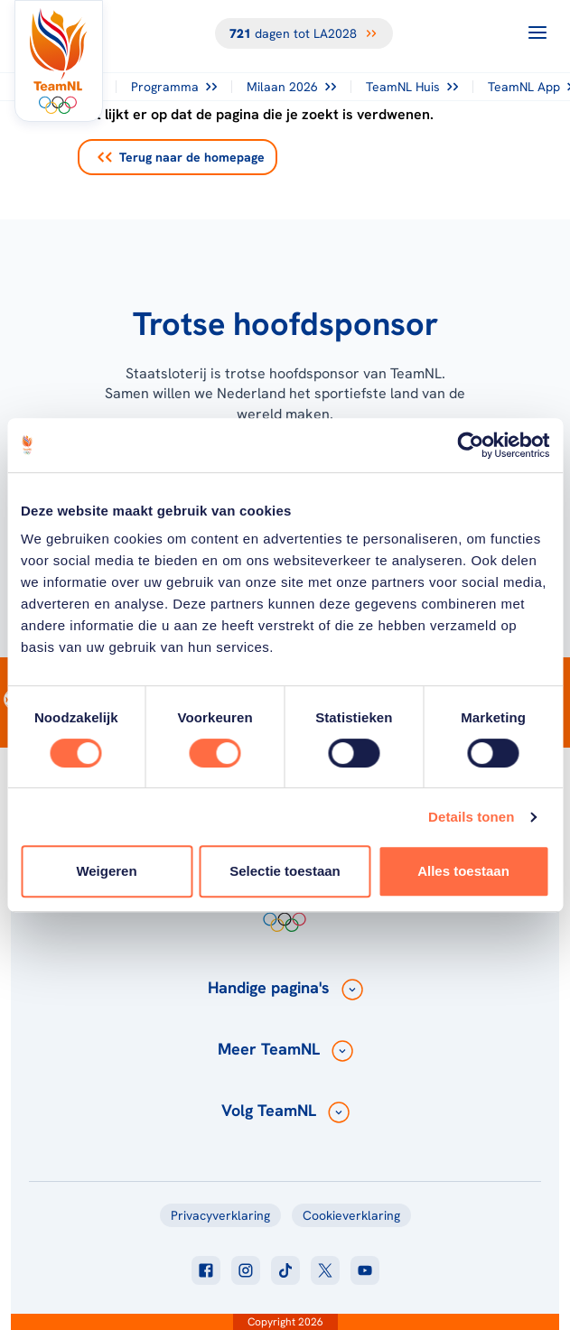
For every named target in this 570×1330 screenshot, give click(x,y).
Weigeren (106, 871)
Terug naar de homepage (181, 157)
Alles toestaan (463, 871)
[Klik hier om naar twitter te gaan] (325, 1270)
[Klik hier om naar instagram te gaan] (245, 1270)
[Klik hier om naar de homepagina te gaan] (59, 61)
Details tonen (471, 816)
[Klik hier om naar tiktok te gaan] (285, 1270)
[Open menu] (537, 32)
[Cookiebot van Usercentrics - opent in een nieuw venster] (470, 445)
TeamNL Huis (412, 86)
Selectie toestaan (285, 871)
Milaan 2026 (291, 86)
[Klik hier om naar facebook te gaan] (206, 1270)
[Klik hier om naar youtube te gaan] (364, 1270)
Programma (174, 86)
